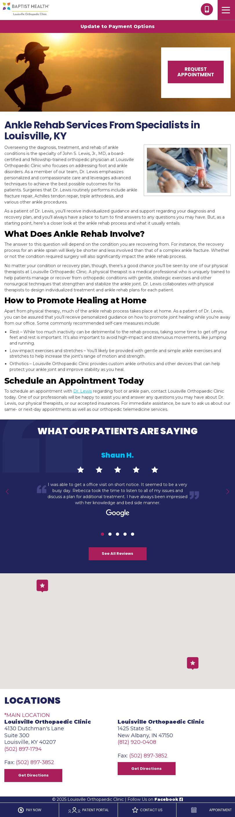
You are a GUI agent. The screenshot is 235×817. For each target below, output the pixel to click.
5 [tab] (132, 534)
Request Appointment (195, 72)
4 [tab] (125, 534)
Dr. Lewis (82, 391)
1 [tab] (102, 534)
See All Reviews (117, 553)
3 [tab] (117, 534)
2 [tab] (110, 534)
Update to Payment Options (118, 26)
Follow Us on (155, 799)
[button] (192, 663)
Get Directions (33, 775)
